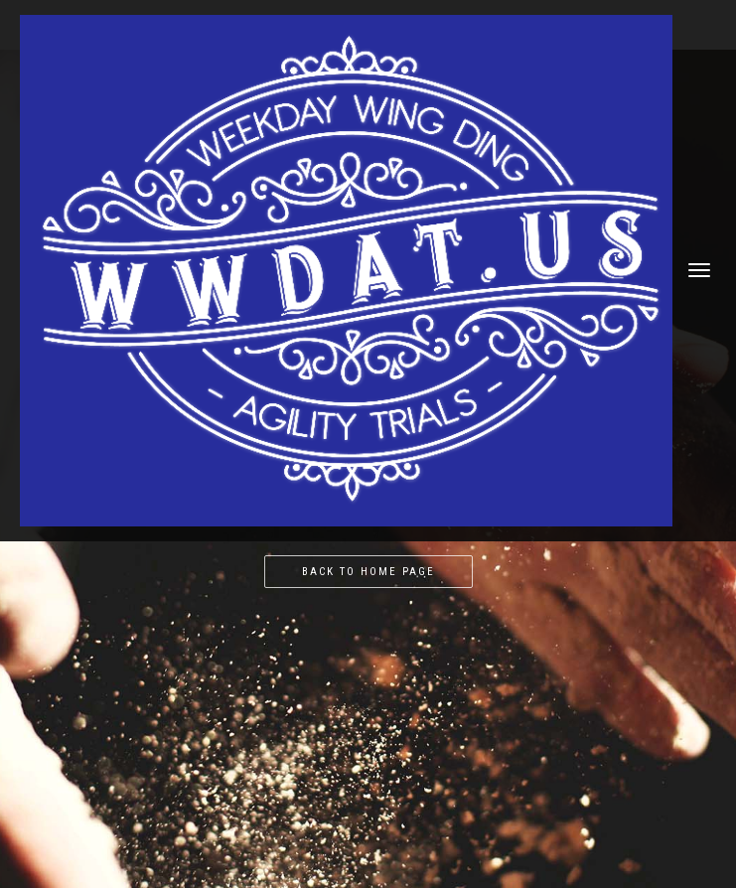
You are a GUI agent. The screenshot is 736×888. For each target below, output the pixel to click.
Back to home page (368, 571)
